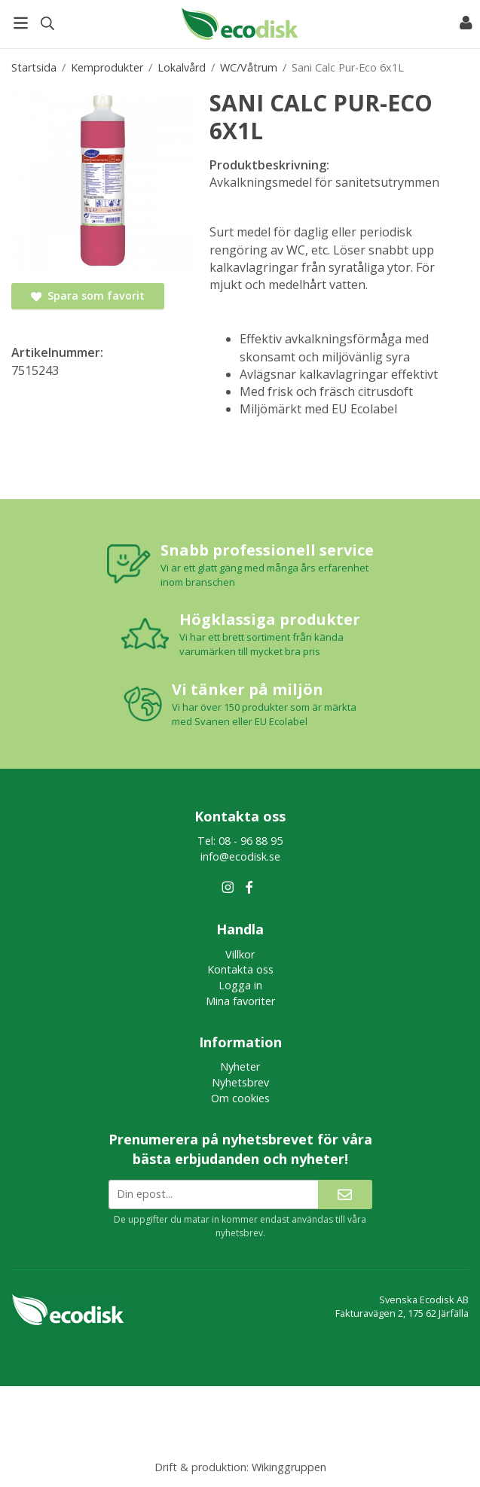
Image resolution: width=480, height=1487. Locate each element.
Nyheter (240, 1066)
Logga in (240, 985)
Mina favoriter (240, 1001)
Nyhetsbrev (240, 1082)
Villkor (240, 954)
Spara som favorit (88, 295)
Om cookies (240, 1098)
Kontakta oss (240, 969)
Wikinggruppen (289, 1467)
